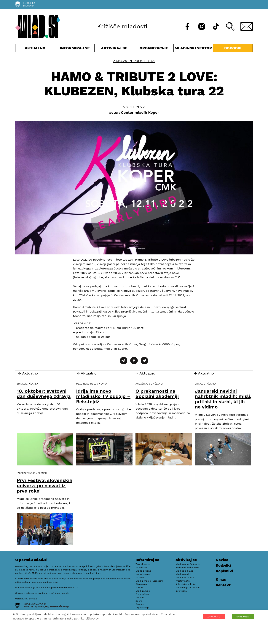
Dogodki (233, 48)
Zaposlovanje (142, 564)
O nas (221, 579)
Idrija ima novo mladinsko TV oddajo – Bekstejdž (103, 396)
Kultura (139, 587)
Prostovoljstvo (183, 581)
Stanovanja (141, 584)
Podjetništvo (142, 594)
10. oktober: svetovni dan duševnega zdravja (44, 393)
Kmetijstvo (141, 567)
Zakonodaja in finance (188, 587)
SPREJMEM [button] (242, 616)
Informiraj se (75, 49)
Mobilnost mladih (185, 577)
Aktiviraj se (114, 49)
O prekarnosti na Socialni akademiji (157, 393)
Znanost (139, 597)
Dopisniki (224, 571)
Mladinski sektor (193, 49)
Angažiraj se (143, 383)
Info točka (181, 591)
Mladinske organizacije (188, 564)
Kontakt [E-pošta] (223, 585)
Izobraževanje (26, 473)
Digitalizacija (142, 607)
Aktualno (35, 49)
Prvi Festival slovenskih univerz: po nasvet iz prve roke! (44, 486)
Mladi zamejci (142, 591)
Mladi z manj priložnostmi (149, 581)
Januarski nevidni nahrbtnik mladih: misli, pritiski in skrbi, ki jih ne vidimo (223, 399)
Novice (222, 559)
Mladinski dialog (184, 571)
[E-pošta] (246, 26)
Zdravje (22, 383)
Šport (138, 601)
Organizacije (154, 49)
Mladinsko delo (86, 383)
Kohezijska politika (186, 584)
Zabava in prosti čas (134, 61)
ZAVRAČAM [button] (214, 616)
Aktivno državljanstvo (187, 567)
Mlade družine (143, 571)
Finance (139, 604)
